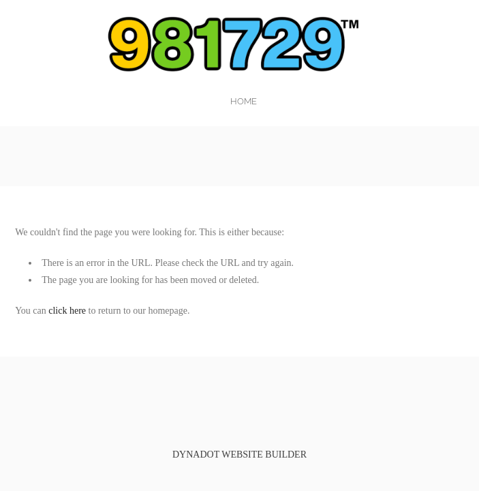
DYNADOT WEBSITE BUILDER (239, 454)
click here (67, 311)
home (243, 101)
